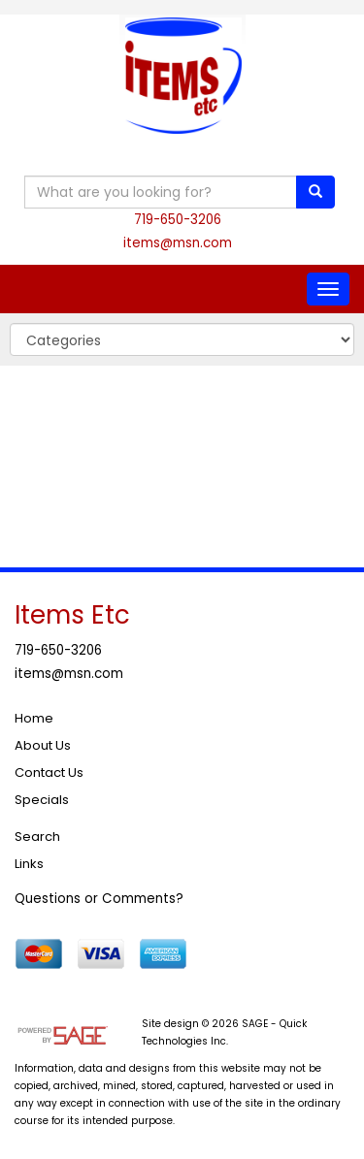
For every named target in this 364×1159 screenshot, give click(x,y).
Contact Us (49, 772)
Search (37, 836)
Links (29, 863)
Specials (42, 799)
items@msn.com (177, 243)
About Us (43, 745)
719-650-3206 (177, 219)
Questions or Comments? (99, 898)
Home (34, 718)
